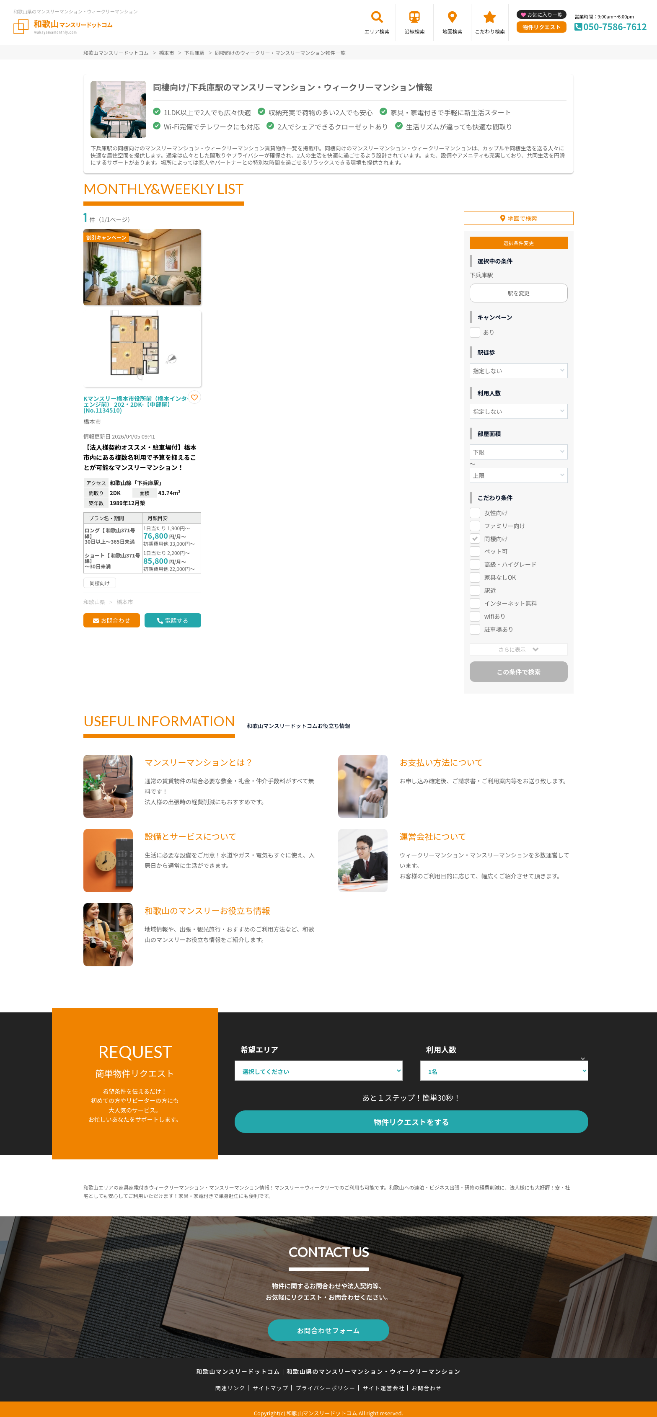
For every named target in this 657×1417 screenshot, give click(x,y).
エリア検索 (377, 31)
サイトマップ (271, 1380)
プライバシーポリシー (325, 1380)
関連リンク (230, 1380)
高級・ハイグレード (510, 558)
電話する (176, 620)
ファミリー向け (504, 520)
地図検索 (452, 31)
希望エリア (259, 1043)
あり (489, 326)
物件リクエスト (541, 27)
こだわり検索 (490, 31)
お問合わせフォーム (328, 1323)
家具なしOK (500, 571)
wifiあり (495, 610)
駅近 (490, 584)
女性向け (496, 507)
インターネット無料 (510, 597)
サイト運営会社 (383, 1380)
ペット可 (496, 545)
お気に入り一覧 (544, 14)
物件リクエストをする (411, 1115)
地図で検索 (522, 212)
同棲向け (496, 533)
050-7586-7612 (615, 26)
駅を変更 (519, 287)
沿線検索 (415, 31)
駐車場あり (499, 623)
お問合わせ (115, 620)
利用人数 (441, 1043)
